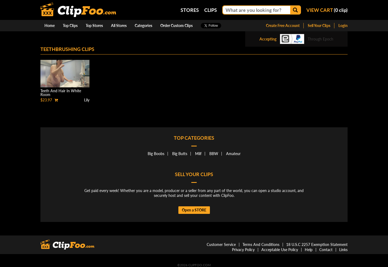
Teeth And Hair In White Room (60, 92)
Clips (210, 10)
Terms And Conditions (260, 244)
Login (343, 25)
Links (343, 249)
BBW (213, 153)
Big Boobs (156, 153)
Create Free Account (283, 25)
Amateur (233, 153)
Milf (198, 153)
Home (49, 25)
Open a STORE (194, 210)
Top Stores (94, 25)
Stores (190, 10)
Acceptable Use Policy (279, 249)
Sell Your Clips (319, 25)
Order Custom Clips (176, 25)
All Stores (119, 25)
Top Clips (70, 25)
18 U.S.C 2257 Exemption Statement (317, 244)
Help (309, 249)
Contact (325, 249)
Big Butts (179, 153)
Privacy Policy (243, 249)
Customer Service (221, 244)
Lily (86, 100)
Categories (143, 25)
